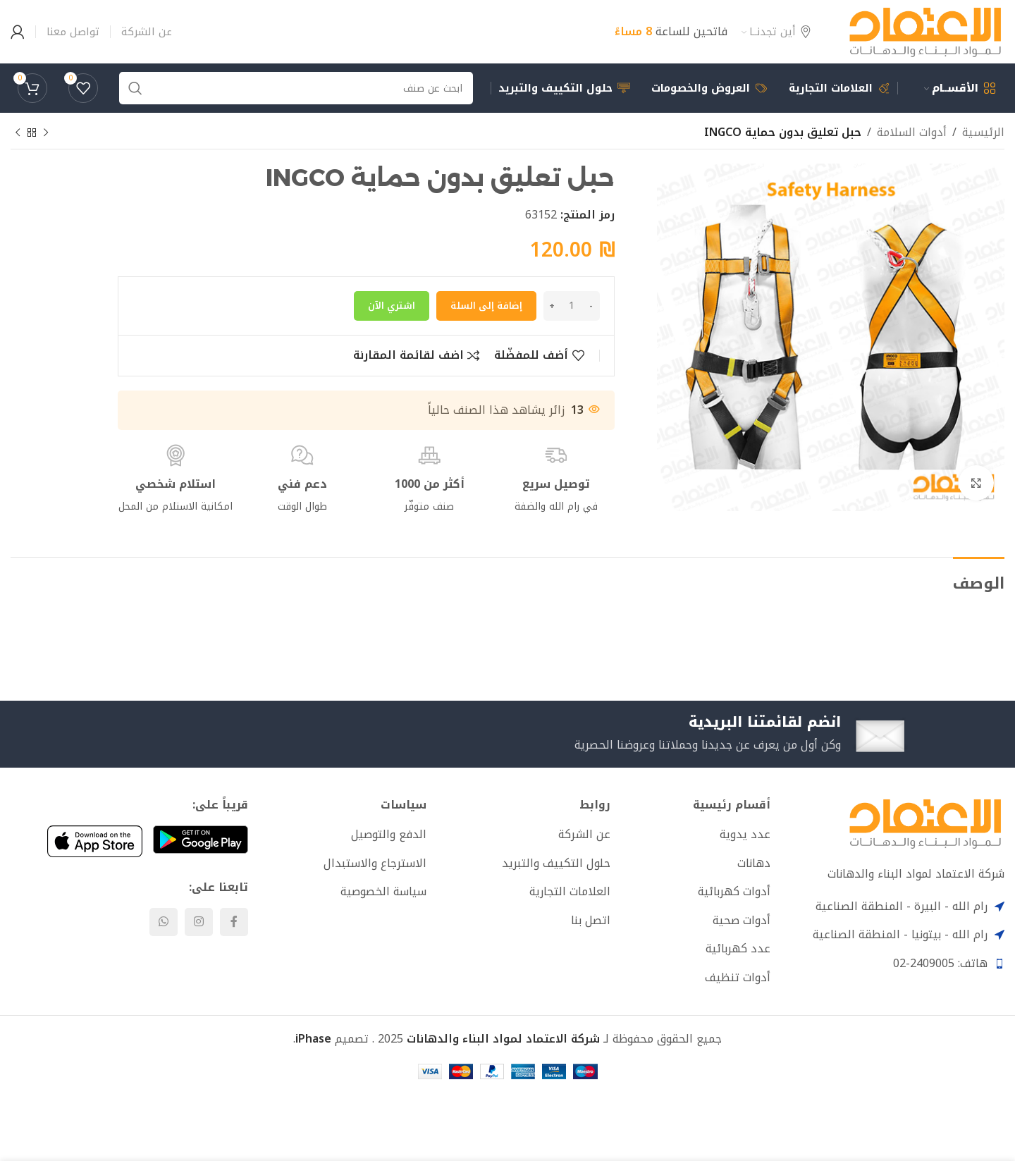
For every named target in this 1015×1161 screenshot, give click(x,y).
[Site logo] (925, 31)
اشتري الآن (391, 305)
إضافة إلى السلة (486, 305)
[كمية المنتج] (571, 306)
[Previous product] (46, 133)
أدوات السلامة (912, 132)
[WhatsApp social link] (163, 922)
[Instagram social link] (199, 922)
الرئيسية (983, 132)
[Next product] (18, 133)
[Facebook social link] (234, 922)
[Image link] (925, 823)
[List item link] (695, 834)
